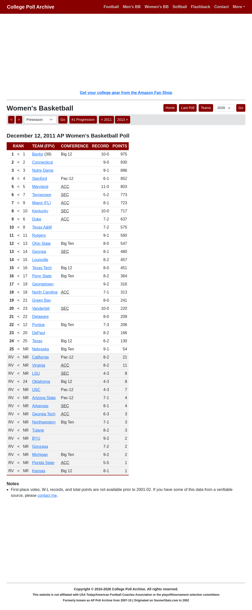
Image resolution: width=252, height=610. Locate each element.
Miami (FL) (41, 203)
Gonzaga (40, 446)
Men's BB (132, 7)
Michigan (40, 455)
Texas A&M (42, 227)
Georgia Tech (43, 414)
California (40, 357)
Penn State (41, 276)
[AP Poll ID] (224, 108)
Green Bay (41, 300)
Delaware (40, 316)
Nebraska (40, 349)
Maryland (40, 187)
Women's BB (156, 7)
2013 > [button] (122, 120)
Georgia (39, 252)
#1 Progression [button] (83, 120)
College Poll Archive (30, 7)
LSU (36, 373)
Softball (180, 7)
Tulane (38, 430)
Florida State (43, 463)
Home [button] (170, 108)
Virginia (38, 365)
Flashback (200, 7)
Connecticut (42, 162)
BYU (36, 438)
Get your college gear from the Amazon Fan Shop (126, 93)
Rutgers (39, 235)
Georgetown (42, 284)
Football (111, 7)
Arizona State (44, 398)
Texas (37, 341)
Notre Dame (42, 170)
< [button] (11, 120)
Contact (221, 7)
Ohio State (41, 243)
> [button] (19, 120)
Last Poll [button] (187, 108)
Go (240, 108)
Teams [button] (206, 108)
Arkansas (40, 406)
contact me (47, 495)
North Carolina (44, 292)
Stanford (39, 178)
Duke (36, 219)
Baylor (37, 154)
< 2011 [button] (106, 120)
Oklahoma (41, 381)
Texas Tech (42, 268)
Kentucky (40, 211)
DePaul (38, 333)
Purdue (38, 325)
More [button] (237, 7)
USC (36, 390)
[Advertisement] (129, 51)
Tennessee (41, 195)
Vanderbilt (40, 308)
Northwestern (43, 422)
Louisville (40, 260)
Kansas (38, 471)
